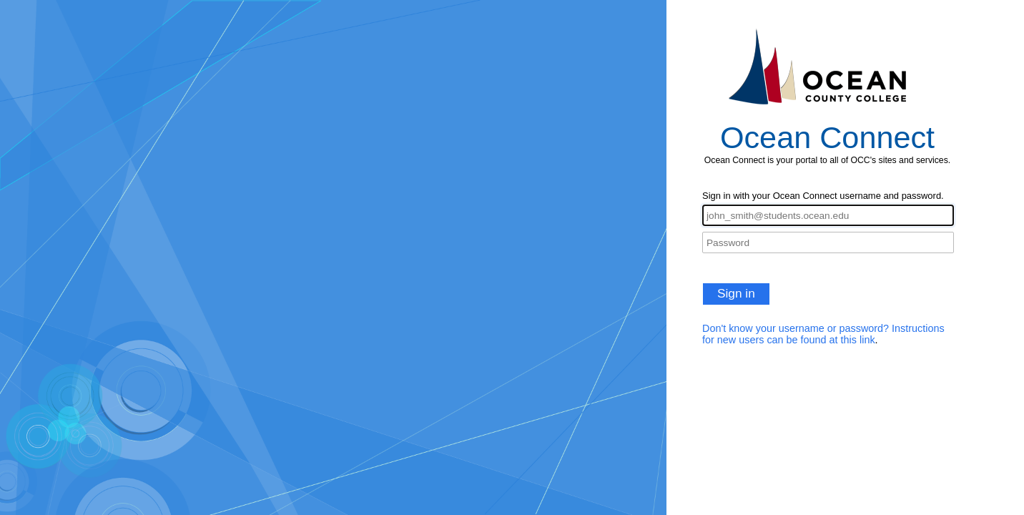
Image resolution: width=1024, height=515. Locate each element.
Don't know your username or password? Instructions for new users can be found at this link (823, 334)
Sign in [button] (736, 293)
